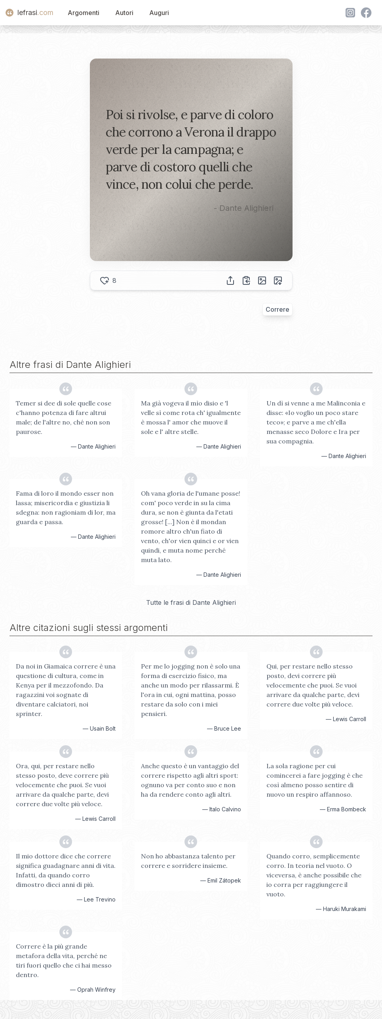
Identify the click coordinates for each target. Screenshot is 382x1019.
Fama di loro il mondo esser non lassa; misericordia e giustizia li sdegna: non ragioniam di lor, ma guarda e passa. (66, 507)
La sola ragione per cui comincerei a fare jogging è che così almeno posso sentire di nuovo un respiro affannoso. (314, 780)
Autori (124, 13)
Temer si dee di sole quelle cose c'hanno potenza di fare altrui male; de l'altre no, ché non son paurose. (63, 417)
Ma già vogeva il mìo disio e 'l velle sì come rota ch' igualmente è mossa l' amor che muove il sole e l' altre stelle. (191, 417)
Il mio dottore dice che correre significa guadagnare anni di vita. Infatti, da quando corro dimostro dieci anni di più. (66, 870)
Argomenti (83, 13)
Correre (277, 309)
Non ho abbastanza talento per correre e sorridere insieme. (188, 860)
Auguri (159, 13)
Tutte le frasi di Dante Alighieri (191, 602)
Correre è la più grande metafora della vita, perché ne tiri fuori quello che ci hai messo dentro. (64, 960)
